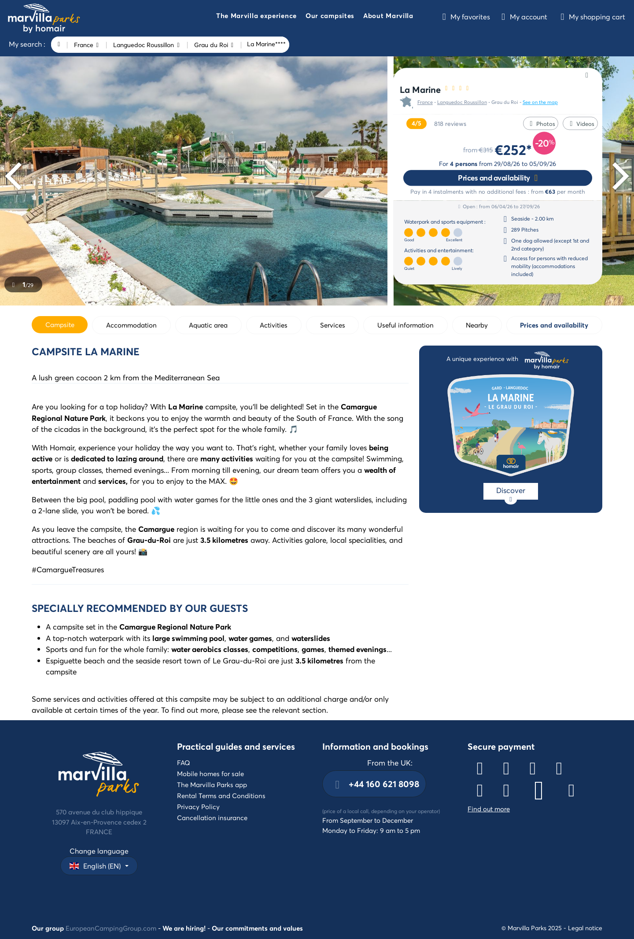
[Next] (618, 176)
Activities (274, 324)
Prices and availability (494, 178)
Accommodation (131, 324)
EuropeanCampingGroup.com (111, 928)
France (425, 102)
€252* (513, 149)
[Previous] (16, 176)
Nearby (477, 324)
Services (332, 324)
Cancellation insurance (212, 817)
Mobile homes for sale (210, 773)
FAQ (183, 762)
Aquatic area (208, 324)
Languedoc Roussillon (462, 102)
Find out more (489, 808)
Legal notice (585, 928)
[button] (256, 17)
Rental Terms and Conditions (221, 795)
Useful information (405, 324)
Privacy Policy (198, 806)
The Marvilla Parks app (212, 784)
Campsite (59, 324)
